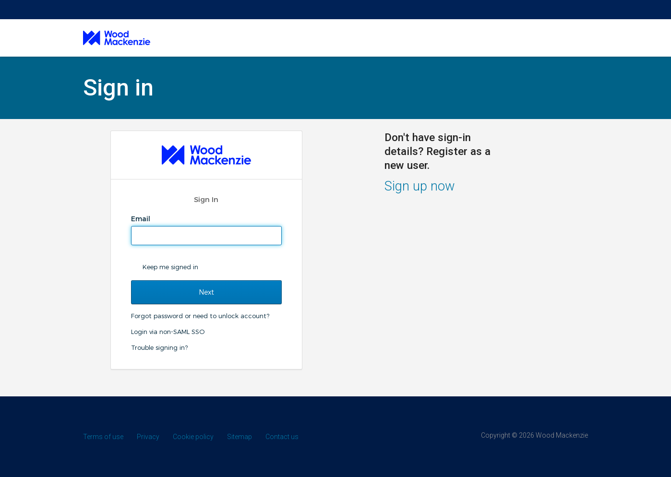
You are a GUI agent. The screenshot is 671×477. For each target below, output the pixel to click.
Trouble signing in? (159, 347)
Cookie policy (193, 437)
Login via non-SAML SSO (167, 331)
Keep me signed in (170, 267)
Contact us (282, 437)
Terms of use (103, 437)
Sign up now (419, 186)
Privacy (148, 437)
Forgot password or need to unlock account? (200, 316)
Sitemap (239, 437)
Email (141, 219)
